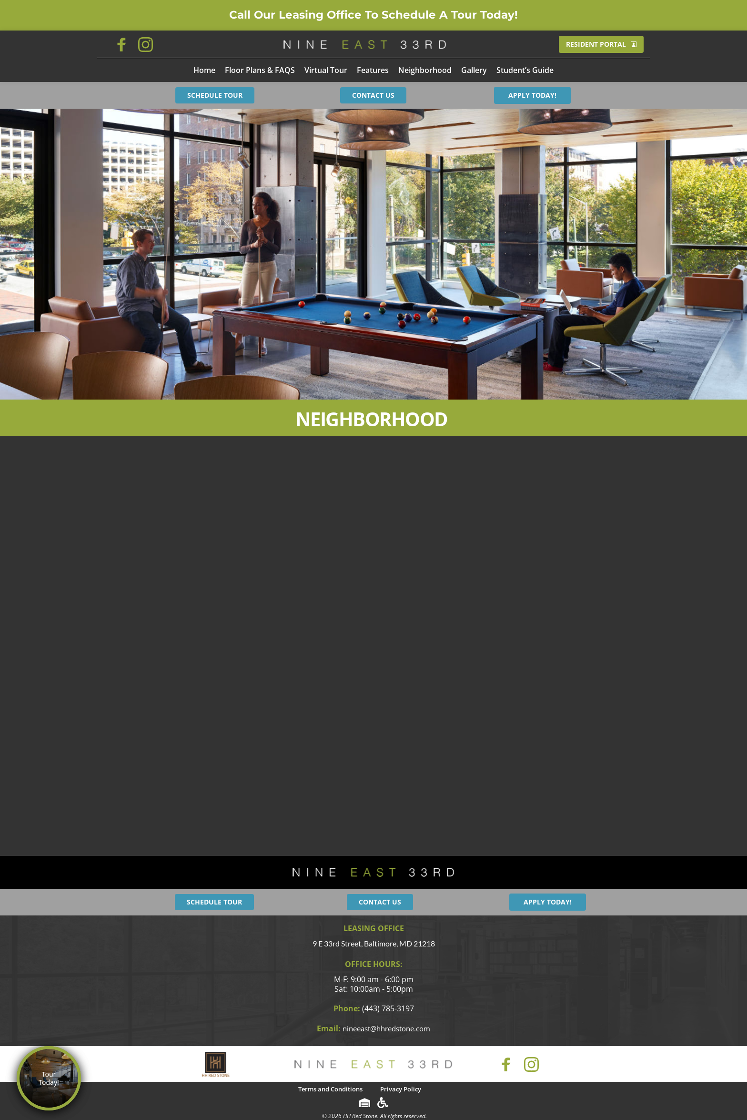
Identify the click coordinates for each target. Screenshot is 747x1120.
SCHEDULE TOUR (214, 95)
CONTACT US (373, 95)
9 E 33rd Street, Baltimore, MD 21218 (374, 943)
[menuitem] (204, 70)
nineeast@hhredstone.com (386, 1028)
